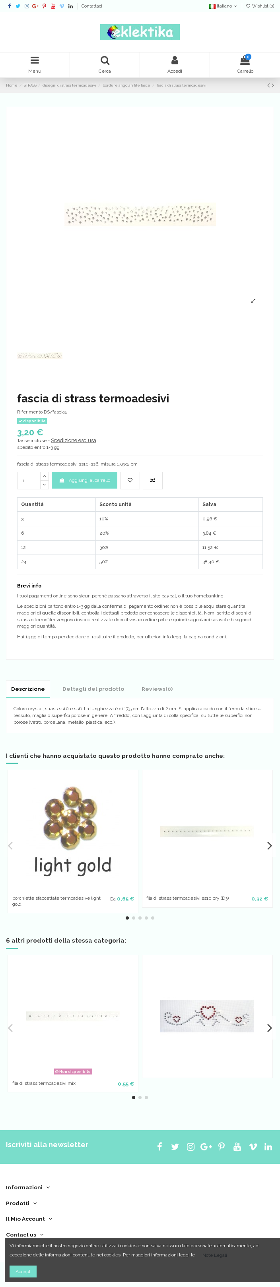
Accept (23, 1271)
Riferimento (30, 412)
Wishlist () (260, 6)
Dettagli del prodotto (93, 689)
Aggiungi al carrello (84, 480)
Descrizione (28, 689)
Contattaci (92, 6)
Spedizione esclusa (73, 440)
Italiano (223, 6)
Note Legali (214, 1255)
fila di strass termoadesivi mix (44, 1083)
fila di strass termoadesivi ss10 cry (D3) (187, 898)
